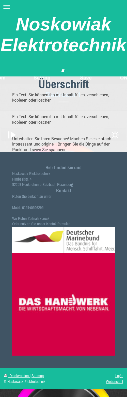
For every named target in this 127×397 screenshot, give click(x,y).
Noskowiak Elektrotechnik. (63, 45)
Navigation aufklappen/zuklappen (63, 6)
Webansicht (114, 381)
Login (119, 375)
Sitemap (37, 375)
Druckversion (17, 375)
